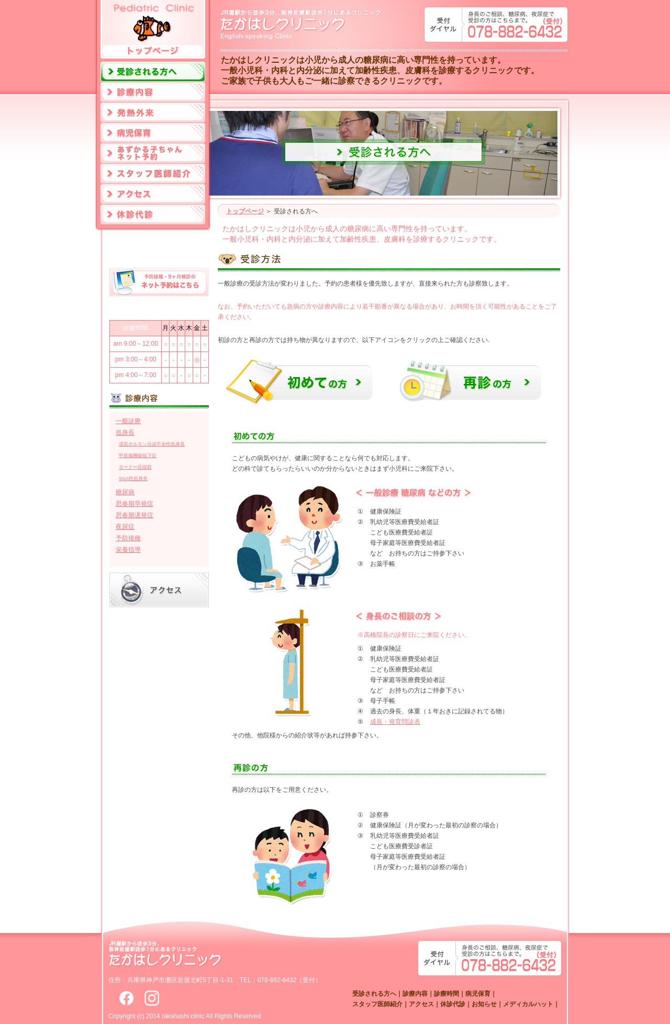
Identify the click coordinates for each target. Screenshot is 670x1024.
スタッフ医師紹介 (377, 1004)
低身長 (125, 432)
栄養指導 (128, 549)
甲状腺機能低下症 (138, 455)
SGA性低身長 (133, 478)
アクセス (421, 1004)
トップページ (245, 211)
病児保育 (477, 993)
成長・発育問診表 (395, 721)
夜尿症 (125, 526)
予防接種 (128, 538)
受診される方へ (374, 993)
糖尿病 (125, 492)
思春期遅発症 (134, 515)
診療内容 (415, 993)
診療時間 (446, 993)
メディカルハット (528, 1004)
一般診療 (128, 421)
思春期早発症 (134, 503)
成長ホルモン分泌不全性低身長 (152, 444)
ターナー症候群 (135, 467)
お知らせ (484, 1004)
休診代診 (452, 1004)
